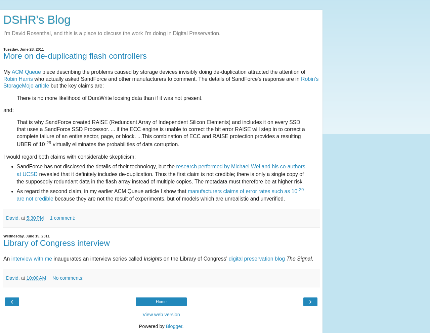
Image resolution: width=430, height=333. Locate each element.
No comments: (68, 278)
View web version (161, 314)
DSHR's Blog (37, 19)
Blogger (174, 326)
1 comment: (62, 218)
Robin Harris (18, 79)
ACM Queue (26, 72)
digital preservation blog (257, 259)
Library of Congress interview (56, 242)
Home (161, 301)
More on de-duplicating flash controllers (75, 55)
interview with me (31, 259)
